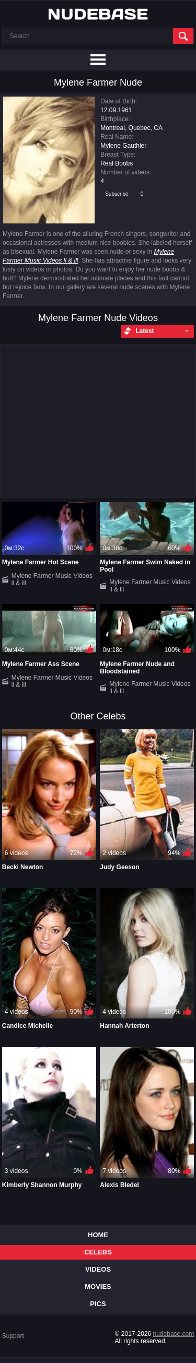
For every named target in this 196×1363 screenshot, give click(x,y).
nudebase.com (173, 1333)
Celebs (98, 1252)
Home (98, 1235)
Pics (98, 1304)
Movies (98, 1286)
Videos (98, 1269)
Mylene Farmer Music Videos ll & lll (52, 579)
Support (13, 1336)
